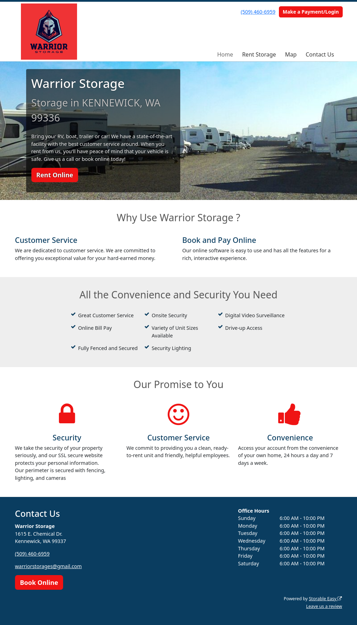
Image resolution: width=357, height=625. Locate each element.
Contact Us (320, 54)
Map (290, 54)
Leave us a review (324, 606)
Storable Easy (325, 599)
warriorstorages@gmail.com (48, 566)
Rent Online (54, 175)
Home (225, 54)
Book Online (39, 582)
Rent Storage (259, 54)
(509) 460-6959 (258, 11)
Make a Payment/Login (311, 11)
